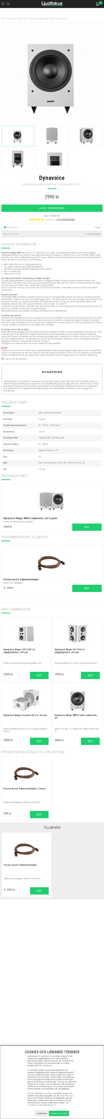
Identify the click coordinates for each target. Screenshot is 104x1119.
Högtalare (11, 18)
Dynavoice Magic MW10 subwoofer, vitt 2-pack (30, 518)
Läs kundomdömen (66, 219)
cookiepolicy (47, 1065)
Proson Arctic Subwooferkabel (20, 579)
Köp (87, 527)
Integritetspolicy (49, 1105)
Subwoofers (22, 18)
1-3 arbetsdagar (93, 234)
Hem (3, 18)
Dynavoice (52, 177)
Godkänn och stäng (59, 1113)
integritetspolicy (66, 1096)
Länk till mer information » (16, 359)
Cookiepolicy (32, 1105)
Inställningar (42, 1113)
